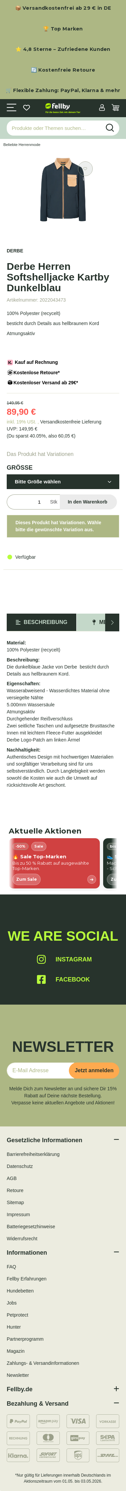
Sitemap (15, 1202)
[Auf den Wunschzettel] (85, 168)
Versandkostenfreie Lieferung (70, 421)
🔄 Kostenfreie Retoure (63, 70)
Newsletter (18, 1375)
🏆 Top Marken (63, 29)
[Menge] (27, 501)
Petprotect (17, 1315)
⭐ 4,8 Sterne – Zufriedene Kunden (63, 49)
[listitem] (54, 863)
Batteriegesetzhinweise (31, 1226)
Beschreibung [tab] (42, 622)
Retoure (15, 1190)
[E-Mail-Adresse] (40, 1071)
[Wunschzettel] (26, 108)
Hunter (14, 1327)
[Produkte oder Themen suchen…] (54, 128)
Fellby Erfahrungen (26, 1278)
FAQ (11, 1266)
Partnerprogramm (25, 1339)
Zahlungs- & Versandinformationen (43, 1363)
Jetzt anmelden (94, 1070)
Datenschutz (20, 1166)
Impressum (18, 1214)
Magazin (16, 1351)
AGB (12, 1178)
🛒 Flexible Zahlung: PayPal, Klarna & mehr (63, 90)
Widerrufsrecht (22, 1238)
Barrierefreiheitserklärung (33, 1154)
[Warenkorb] (115, 108)
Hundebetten (20, 1290)
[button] (102, 108)
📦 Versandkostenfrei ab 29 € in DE (63, 8)
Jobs (12, 1303)
